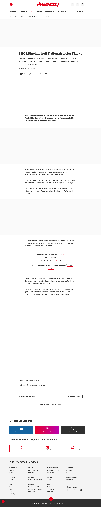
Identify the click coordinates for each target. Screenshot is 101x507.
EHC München (24, 16)
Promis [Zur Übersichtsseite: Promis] (40, 11)
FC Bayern (12, 477)
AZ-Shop (49, 486)
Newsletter (31, 472)
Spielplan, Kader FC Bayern (35, 486)
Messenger (31, 475)
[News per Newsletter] (47, 448)
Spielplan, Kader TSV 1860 (35, 489)
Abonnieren (50, 475)
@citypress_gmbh (47, 260)
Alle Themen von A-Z (33, 470)
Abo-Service (50, 477)
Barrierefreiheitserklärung (72, 477)
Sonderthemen (51, 491)
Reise (10, 491)
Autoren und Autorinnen (53, 470)
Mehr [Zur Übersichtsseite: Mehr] (79, 11)
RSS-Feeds (31, 477)
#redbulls (58, 254)
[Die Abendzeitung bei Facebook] (21, 430)
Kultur (11, 489)
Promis (11, 482)
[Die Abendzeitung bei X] (73, 430)
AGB (67, 472)
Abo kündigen (69, 479)
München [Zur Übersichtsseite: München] (13, 11)
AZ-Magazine (50, 489)
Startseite (12, 16)
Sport (17, 16)
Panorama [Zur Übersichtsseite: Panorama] (49, 11)
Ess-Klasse (31, 482)
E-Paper (49, 479)
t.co (59, 260)
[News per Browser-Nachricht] (73, 448)
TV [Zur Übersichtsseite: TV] (58, 11)
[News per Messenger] (21, 448)
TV (10, 486)
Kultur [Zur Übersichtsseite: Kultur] (70, 11)
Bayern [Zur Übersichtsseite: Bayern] (24, 11)
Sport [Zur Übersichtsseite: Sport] (31, 11)
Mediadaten (50, 484)
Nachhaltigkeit (13, 494)
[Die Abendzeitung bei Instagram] (47, 430)
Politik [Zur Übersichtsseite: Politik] (63, 11)
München (11, 470)
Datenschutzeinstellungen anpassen (75, 482)
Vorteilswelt (31, 484)
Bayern (11, 475)
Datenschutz (69, 475)
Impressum (69, 470)
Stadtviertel (12, 472)
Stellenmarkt (31, 491)
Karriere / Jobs (51, 472)
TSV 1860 (11, 479)
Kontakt (49, 482)
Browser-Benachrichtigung (35, 479)
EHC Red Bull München (32, 380)
